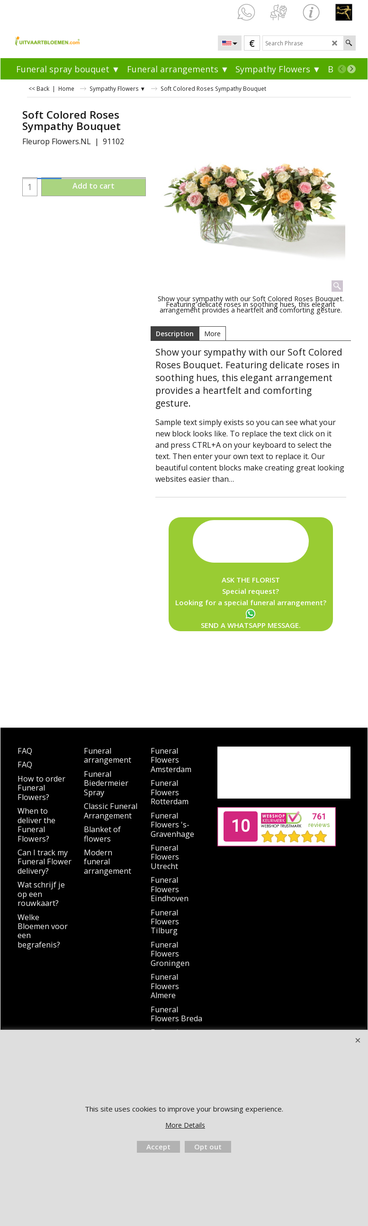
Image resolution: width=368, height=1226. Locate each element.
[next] (351, 69)
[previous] (342, 69)
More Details (185, 1125)
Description (175, 333)
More (212, 333)
